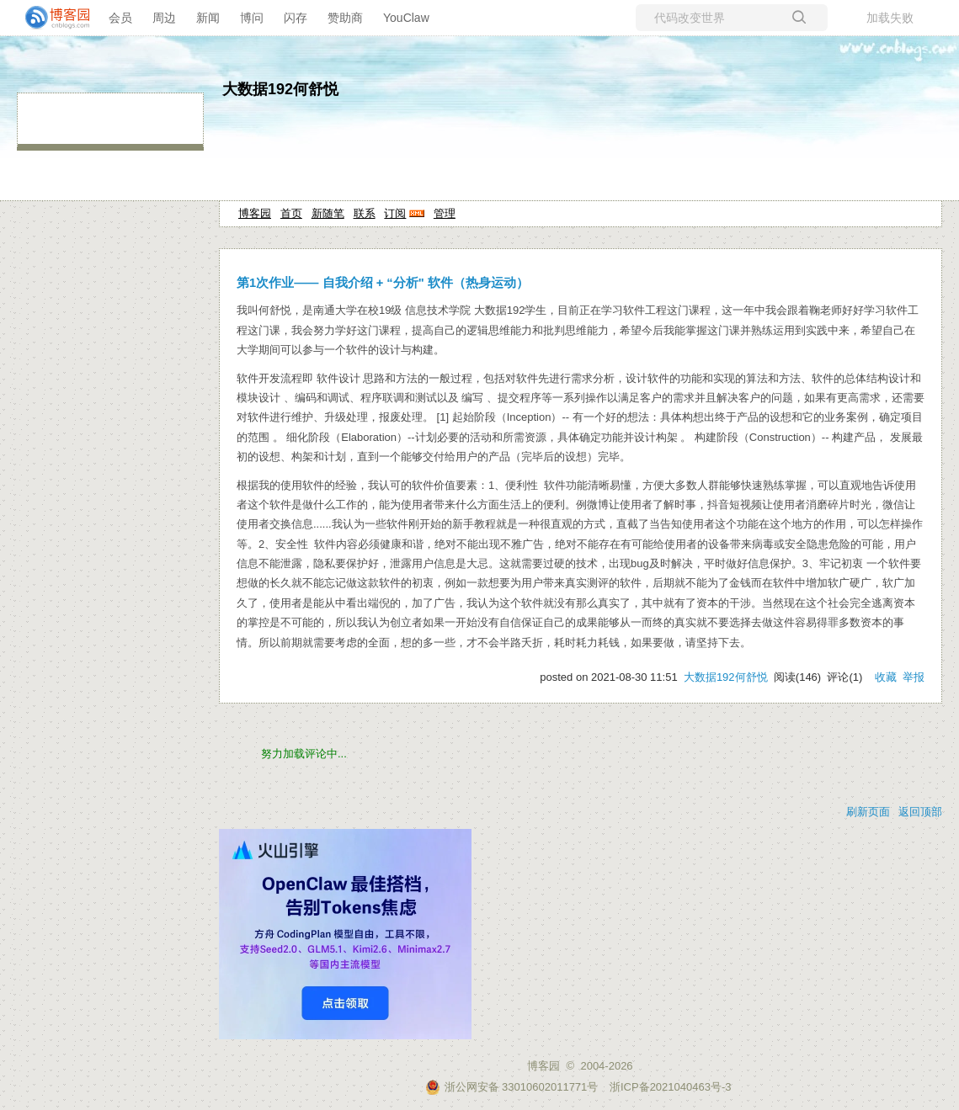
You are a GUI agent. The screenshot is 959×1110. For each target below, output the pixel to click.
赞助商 (345, 17)
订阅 (395, 213)
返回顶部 (920, 811)
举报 (913, 677)
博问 (252, 17)
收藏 (886, 677)
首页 (291, 213)
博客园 (254, 213)
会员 (120, 17)
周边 (164, 17)
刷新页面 (868, 811)
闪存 (295, 17)
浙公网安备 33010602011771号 (512, 1087)
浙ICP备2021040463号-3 (671, 1087)
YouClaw (406, 17)
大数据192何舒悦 (280, 89)
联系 (365, 213)
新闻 (208, 17)
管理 (445, 213)
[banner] (50, 17)
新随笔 (328, 213)
